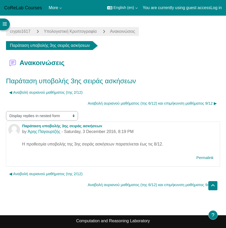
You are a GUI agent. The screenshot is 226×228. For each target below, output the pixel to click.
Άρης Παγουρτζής (44, 131)
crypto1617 (20, 31)
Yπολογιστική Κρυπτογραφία (70, 31)
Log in (216, 7)
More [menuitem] (53, 7)
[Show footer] (213, 215)
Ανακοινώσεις (122, 31)
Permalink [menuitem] (205, 158)
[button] (122, 8)
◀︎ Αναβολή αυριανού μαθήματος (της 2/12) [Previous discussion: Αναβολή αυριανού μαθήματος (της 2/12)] (45, 92)
